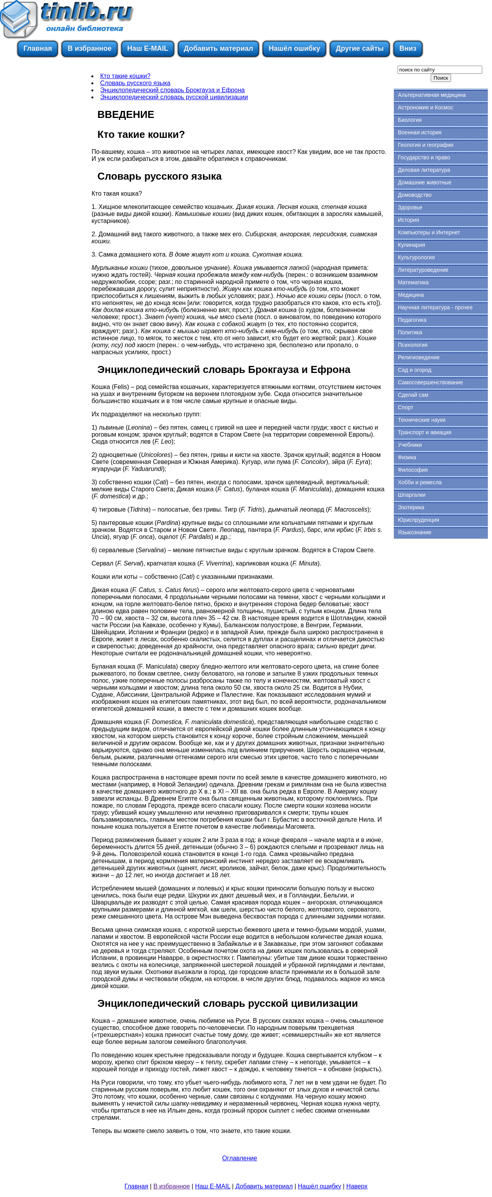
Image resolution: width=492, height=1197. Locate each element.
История (408, 220)
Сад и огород (414, 370)
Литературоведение (423, 270)
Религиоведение (419, 357)
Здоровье (410, 207)
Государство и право (424, 157)
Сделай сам (413, 395)
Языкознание (414, 532)
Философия (413, 470)
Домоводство (414, 195)
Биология (410, 120)
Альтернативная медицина (432, 95)
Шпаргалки (412, 495)
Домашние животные (424, 182)
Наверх (356, 1186)
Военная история (420, 132)
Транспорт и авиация (424, 432)
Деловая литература (424, 170)
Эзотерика (411, 507)
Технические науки (422, 420)
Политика (410, 332)
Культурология (416, 257)
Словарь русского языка (135, 83)
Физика (407, 457)
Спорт (405, 407)
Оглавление (239, 1158)
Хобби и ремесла (420, 482)
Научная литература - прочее (435, 307)
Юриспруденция (418, 520)
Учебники (410, 445)
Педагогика (412, 320)
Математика (413, 282)
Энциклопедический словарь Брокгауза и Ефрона (172, 90)
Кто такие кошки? (125, 76)
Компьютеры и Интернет (429, 232)
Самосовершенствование (430, 382)
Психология (413, 345)
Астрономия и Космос (425, 107)
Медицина (411, 295)
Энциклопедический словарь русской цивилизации (174, 97)
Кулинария (411, 245)
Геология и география (425, 145)
